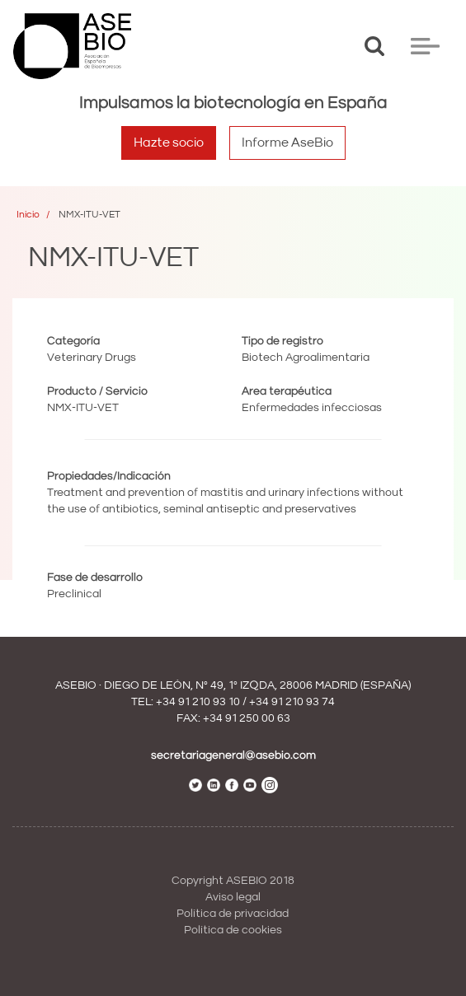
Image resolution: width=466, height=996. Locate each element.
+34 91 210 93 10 (198, 702)
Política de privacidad (233, 913)
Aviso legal (233, 897)
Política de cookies (233, 930)
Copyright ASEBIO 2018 (233, 880)
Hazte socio (169, 142)
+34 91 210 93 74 (292, 702)
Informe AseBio (287, 142)
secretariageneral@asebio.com (233, 755)
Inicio (28, 214)
